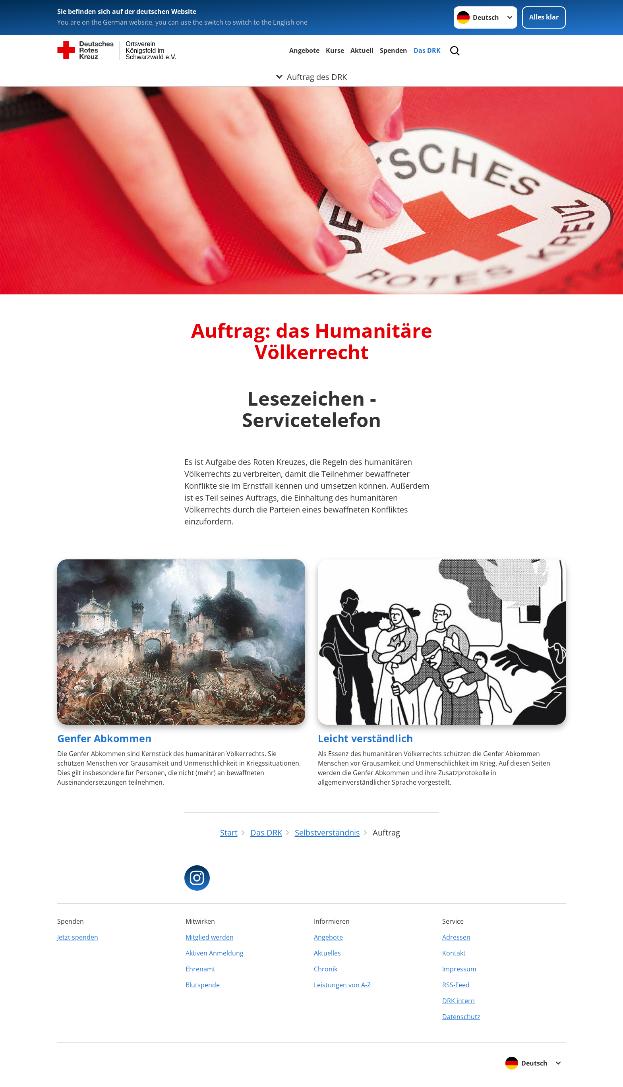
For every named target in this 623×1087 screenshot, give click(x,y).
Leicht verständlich (365, 738)
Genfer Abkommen (104, 738)
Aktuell (361, 50)
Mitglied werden (210, 937)
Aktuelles (327, 953)
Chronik (325, 969)
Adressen (456, 937)
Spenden (393, 50)
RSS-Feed (456, 985)
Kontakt (454, 953)
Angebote (304, 50)
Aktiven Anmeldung (215, 953)
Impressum (459, 969)
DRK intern (458, 1000)
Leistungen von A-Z (342, 985)
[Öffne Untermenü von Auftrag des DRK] (311, 76)
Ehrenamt (200, 969)
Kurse (335, 50)
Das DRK (427, 50)
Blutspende (203, 985)
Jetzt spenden (77, 937)
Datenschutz (461, 1016)
